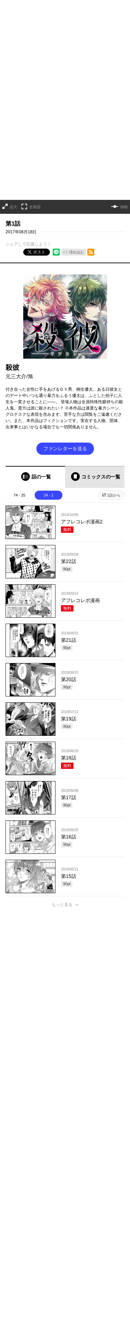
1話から (114, 469)
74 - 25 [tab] (19, 469)
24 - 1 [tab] (48, 469)
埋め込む (76, 227)
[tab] (35, 451)
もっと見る (62, 879)
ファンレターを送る (65, 423)
